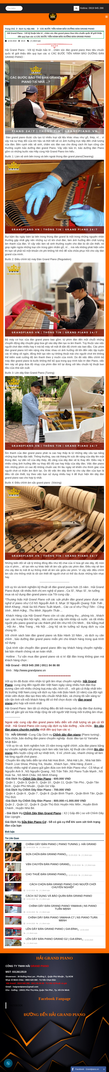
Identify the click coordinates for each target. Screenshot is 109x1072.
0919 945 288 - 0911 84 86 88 (30, 983)
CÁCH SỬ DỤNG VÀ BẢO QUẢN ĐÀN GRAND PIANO (59, 895)
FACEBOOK (16, 1005)
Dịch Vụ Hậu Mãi (26, 29)
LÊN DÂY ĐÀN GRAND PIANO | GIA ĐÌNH (51, 929)
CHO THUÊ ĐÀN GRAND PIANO (46, 874)
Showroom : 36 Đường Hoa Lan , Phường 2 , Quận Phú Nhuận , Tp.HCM (40, 976)
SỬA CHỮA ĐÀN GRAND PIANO (46, 854)
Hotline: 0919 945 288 (91, 8)
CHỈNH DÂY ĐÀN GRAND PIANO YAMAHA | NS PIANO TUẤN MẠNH (63, 907)
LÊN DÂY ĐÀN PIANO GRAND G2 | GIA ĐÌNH (54, 939)
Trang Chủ (10, 29)
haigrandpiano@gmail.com (25, 987)
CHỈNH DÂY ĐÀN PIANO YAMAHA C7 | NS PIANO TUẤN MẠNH (63, 919)
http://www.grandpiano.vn (30, 670)
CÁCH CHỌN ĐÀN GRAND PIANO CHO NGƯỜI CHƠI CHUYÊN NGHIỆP (63, 886)
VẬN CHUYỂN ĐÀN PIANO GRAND (47, 864)
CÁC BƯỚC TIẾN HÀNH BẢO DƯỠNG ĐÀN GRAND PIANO (67, 29)
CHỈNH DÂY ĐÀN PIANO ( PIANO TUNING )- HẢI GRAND (61, 844)
